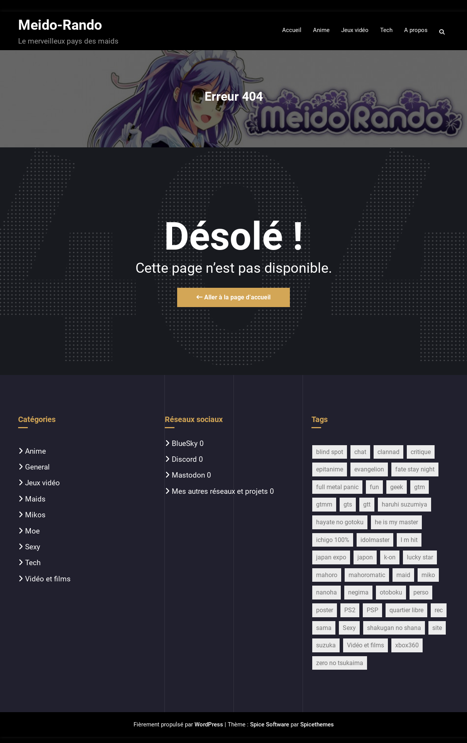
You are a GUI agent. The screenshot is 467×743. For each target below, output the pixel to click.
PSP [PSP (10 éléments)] (372, 610)
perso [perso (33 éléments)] (420, 592)
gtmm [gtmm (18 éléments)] (324, 504)
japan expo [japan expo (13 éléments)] (331, 557)
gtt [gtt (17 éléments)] (367, 504)
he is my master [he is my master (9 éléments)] (396, 522)
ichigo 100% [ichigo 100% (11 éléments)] (332, 540)
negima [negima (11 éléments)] (358, 592)
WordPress (209, 724)
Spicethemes (317, 724)
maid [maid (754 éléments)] (403, 575)
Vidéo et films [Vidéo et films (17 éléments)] (365, 645)
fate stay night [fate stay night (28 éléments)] (415, 469)
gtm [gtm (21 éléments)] (419, 487)
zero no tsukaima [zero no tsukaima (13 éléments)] (339, 663)
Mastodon (188, 475)
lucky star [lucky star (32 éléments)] (420, 557)
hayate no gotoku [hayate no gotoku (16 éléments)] (340, 522)
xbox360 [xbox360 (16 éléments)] (407, 645)
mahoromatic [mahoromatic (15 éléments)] (367, 575)
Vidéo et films (48, 578)
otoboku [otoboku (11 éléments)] (391, 592)
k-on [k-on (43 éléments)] (390, 557)
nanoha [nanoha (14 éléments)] (326, 592)
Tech (33, 562)
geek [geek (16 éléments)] (396, 487)
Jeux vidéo (42, 482)
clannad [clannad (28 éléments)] (388, 452)
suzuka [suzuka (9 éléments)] (326, 645)
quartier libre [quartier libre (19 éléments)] (406, 610)
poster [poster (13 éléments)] (324, 610)
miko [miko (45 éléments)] (428, 575)
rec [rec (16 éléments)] (439, 610)
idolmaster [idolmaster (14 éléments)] (374, 540)
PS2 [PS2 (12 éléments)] (349, 610)
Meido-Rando (60, 25)
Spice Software (269, 724)
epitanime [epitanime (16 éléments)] (329, 469)
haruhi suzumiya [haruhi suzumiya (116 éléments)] (404, 504)
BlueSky (185, 443)
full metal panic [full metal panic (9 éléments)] (337, 487)
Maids (35, 499)
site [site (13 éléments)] (437, 628)
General (37, 467)
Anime (35, 451)
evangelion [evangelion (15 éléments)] (369, 469)
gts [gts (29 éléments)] (347, 504)
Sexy (32, 546)
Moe (32, 531)
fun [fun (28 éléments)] (374, 487)
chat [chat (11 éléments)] (360, 452)
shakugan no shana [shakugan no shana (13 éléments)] (394, 628)
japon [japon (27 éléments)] (365, 557)
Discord (184, 459)
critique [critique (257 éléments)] (421, 452)
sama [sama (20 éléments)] (324, 628)
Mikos (35, 514)
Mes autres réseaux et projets (220, 491)
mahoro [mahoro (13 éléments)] (326, 575)
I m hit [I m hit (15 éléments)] (409, 540)
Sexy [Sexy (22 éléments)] (349, 628)
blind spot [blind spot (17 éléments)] (329, 452)
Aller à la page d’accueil (233, 297)
